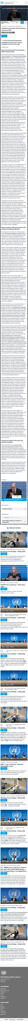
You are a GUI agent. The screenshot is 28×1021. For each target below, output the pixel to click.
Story (4, 36)
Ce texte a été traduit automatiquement (12, 40)
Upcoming (3, 1007)
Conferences (3, 996)
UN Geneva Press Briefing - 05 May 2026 (13, 831)
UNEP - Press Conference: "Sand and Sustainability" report (12, 765)
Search (2, 1006)
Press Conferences (5, 990)
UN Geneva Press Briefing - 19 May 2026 (13, 654)
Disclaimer (3, 1014)
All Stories (3, 998)
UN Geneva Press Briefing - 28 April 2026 (13, 944)
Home (2, 1004)
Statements (3, 991)
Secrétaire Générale (5, 56)
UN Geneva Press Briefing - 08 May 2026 (13, 798)
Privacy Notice (20, 1019)
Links (2, 1009)
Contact (6, 1019)
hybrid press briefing (14, 915)
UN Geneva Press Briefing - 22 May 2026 (13, 618)
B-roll (2, 995)
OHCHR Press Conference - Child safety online (13, 585)
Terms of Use (3, 1012)
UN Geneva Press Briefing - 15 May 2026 (13, 692)
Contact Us (3, 1011)
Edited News (3, 988)
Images (2, 993)
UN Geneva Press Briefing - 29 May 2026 (13, 551)
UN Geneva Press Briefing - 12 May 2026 (13, 728)
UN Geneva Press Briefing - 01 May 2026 (13, 907)
